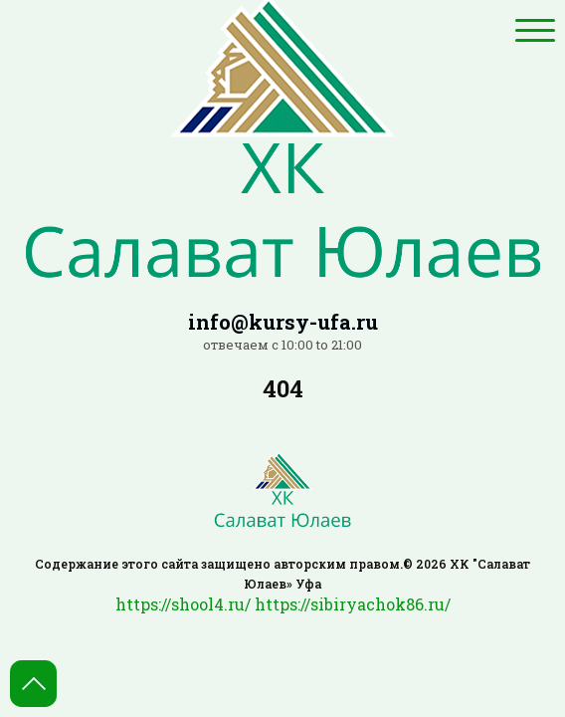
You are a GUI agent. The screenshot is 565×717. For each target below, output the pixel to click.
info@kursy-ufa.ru (283, 322)
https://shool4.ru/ (183, 604)
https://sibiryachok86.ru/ (353, 604)
